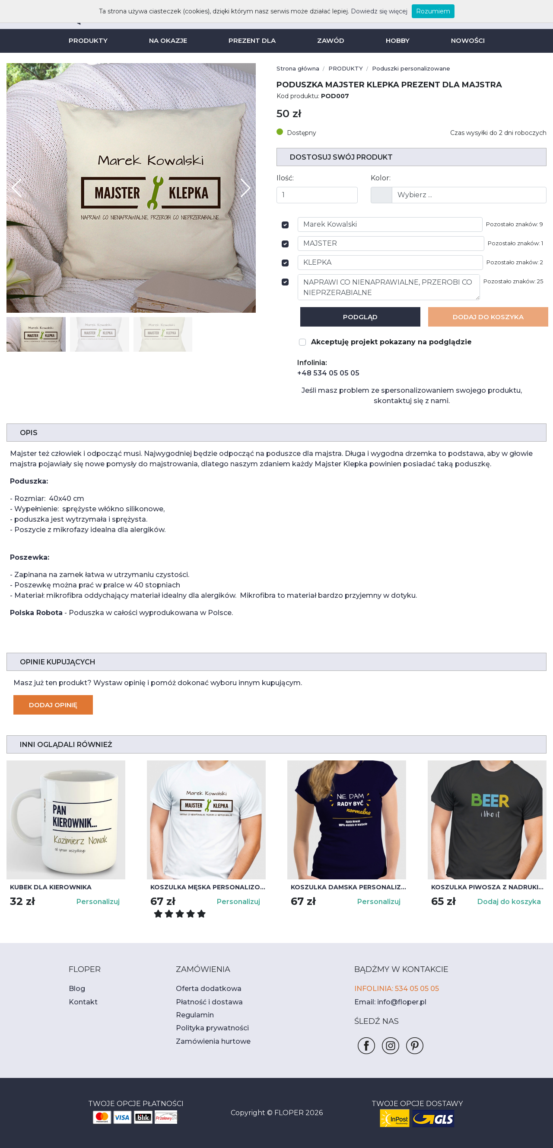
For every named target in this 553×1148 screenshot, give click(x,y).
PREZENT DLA (253, 40)
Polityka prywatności (207, 1028)
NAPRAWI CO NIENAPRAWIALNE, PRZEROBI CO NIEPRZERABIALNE (392, 287)
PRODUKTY (92, 40)
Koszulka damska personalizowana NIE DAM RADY (348, 887)
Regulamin (192, 1015)
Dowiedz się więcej (369, 11)
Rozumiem (418, 11)
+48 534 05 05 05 (324, 373)
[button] (245, 188)
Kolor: (380, 178)
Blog (76, 988)
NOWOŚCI (463, 40)
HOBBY (394, 40)
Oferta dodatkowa (203, 988)
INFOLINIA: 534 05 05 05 (393, 988)
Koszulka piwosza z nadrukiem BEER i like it (489, 887)
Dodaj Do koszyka (488, 317)
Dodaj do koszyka (512, 901)
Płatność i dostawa (204, 1002)
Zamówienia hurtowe (208, 1041)
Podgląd (360, 317)
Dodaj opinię (52, 705)
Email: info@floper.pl (386, 1002)
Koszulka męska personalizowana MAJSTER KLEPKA (208, 887)
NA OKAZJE (170, 40)
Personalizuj (99, 901)
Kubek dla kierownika (48, 887)
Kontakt (80, 1002)
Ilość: (284, 178)
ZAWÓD (329, 40)
